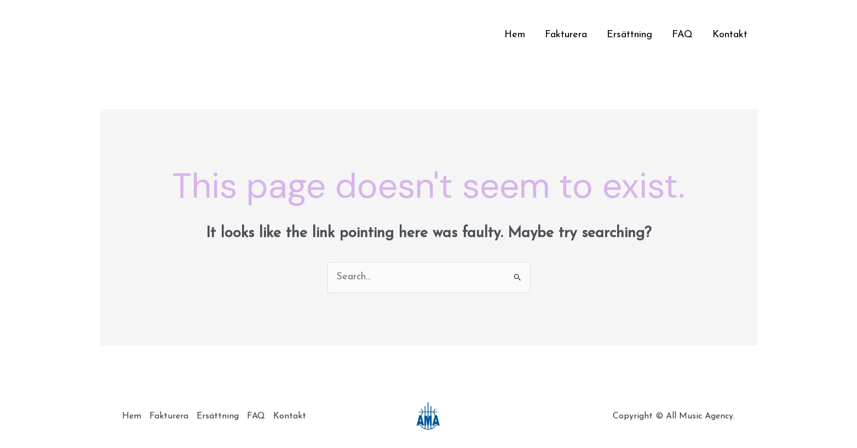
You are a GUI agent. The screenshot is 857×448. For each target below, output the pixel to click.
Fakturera (566, 35)
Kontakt (729, 35)
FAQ (682, 35)
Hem (514, 35)
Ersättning (629, 35)
